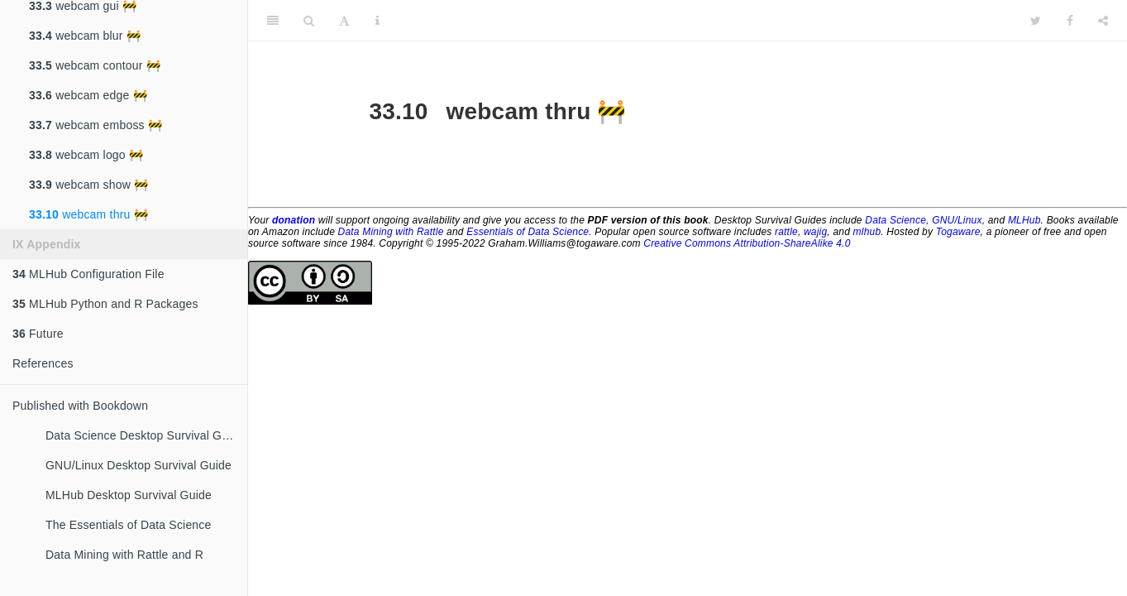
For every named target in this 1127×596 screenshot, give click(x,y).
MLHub (1024, 220)
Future (38, 333)
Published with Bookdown (80, 405)
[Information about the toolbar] (377, 20)
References (43, 363)
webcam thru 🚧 (88, 214)
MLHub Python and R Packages (105, 303)
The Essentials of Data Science (128, 524)
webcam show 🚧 (88, 184)
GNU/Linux (957, 220)
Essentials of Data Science (527, 232)
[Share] (1103, 20)
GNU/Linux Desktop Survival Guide (138, 465)
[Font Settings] (344, 20)
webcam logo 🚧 (86, 154)
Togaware (958, 232)
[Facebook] (1070, 20)
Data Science (895, 220)
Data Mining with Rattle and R (124, 554)
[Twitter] (1035, 20)
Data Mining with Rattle (391, 232)
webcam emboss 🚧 (95, 125)
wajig (815, 232)
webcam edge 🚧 (88, 95)
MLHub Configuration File (88, 274)
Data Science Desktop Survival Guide (144, 435)
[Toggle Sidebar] (273, 20)
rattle (786, 232)
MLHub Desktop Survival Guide (128, 495)
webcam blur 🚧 (85, 35)
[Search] (309, 20)
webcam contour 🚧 (94, 65)
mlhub (867, 232)
